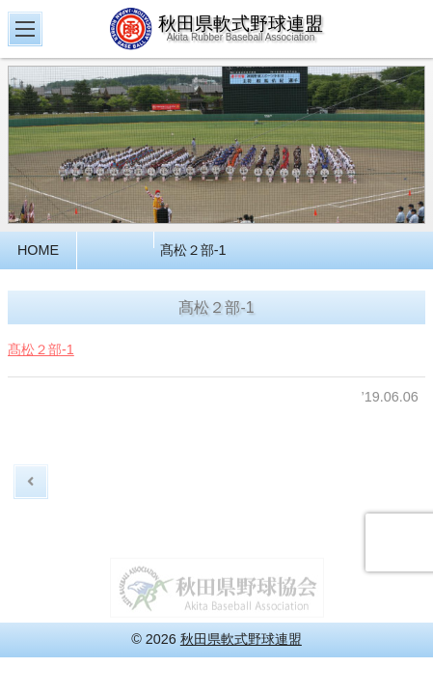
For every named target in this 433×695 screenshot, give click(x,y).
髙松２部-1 (41, 354)
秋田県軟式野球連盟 (241, 639)
